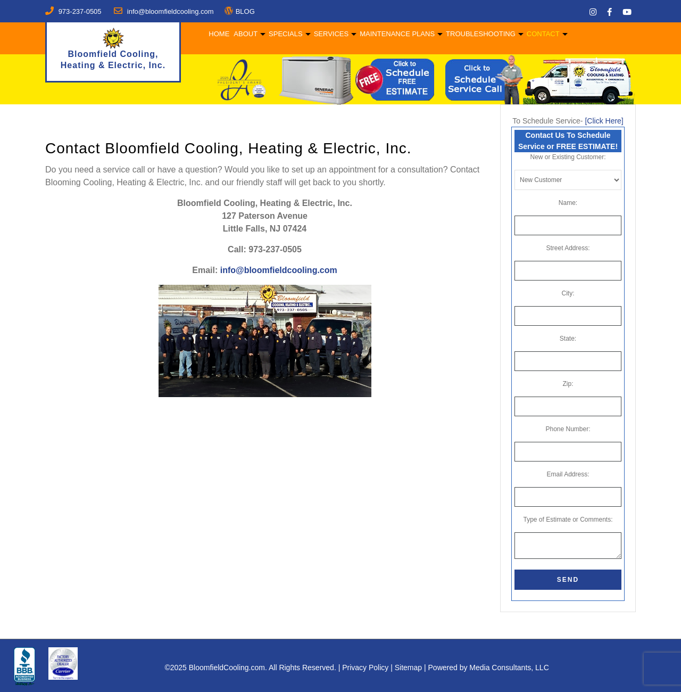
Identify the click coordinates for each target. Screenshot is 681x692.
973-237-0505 (80, 11)
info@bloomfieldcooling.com (278, 270)
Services (329, 34)
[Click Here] (604, 121)
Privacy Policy (365, 667)
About (244, 34)
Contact (541, 34)
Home (217, 34)
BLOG (245, 11)
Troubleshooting (479, 34)
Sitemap (408, 667)
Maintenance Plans (395, 34)
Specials (284, 34)
